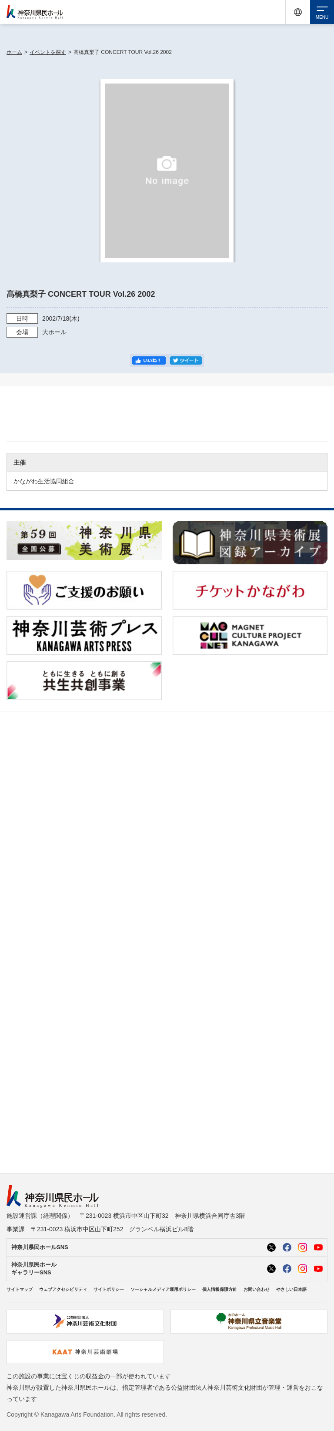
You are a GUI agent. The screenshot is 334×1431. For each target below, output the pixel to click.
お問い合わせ (257, 1289)
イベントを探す (48, 52)
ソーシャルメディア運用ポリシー (163, 1289)
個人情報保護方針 (219, 1289)
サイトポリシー (109, 1289)
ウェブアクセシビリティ (63, 1289)
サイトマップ (20, 1289)
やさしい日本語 (291, 1289)
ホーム (14, 52)
